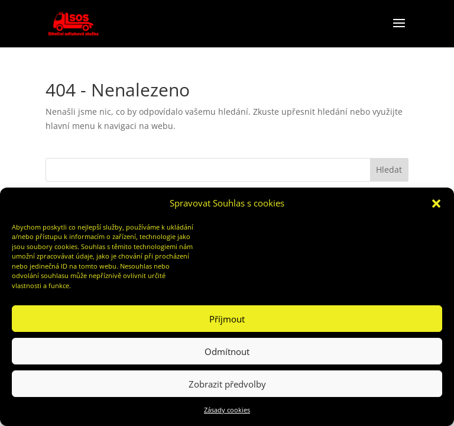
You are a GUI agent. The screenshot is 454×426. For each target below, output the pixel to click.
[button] (436, 203)
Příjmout (227, 319)
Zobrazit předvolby (227, 384)
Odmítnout (227, 351)
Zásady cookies (227, 409)
